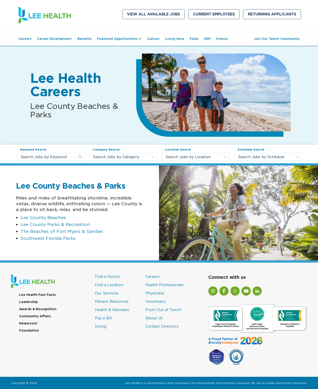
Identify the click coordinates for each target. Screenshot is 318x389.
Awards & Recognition (37, 309)
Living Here (174, 39)
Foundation (29, 330)
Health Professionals (164, 285)
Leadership (28, 302)
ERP (207, 39)
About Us (154, 318)
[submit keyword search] (80, 157)
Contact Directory (162, 326)
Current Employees (216, 15)
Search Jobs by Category (116, 157)
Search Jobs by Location (188, 157)
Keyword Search (33, 149)
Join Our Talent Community (278, 41)
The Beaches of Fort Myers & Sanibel (62, 231)
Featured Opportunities (120, 41)
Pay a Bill (103, 318)
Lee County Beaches (43, 217)
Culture (153, 39)
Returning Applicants (274, 15)
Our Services (106, 293)
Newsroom (28, 323)
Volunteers (155, 301)
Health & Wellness (112, 310)
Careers (24, 39)
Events (222, 39)
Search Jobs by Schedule (261, 157)
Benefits (84, 39)
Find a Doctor (107, 276)
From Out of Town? (163, 310)
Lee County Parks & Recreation (55, 224)
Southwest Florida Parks (48, 238)
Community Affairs (35, 316)
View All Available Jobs (153, 14)
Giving (100, 326)
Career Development (54, 39)
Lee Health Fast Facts (37, 295)
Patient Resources (112, 301)
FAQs (194, 39)
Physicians (154, 293)
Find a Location (109, 285)
